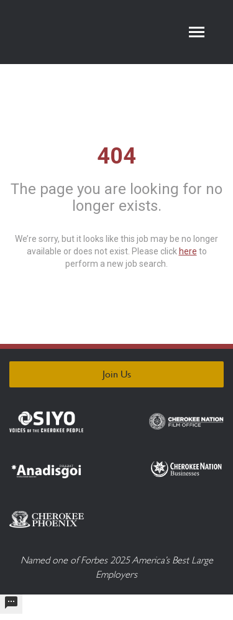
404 (116, 155)
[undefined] (11, 604)
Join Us (117, 374)
